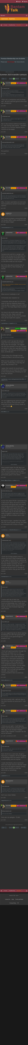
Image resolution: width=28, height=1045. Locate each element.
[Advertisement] (14, 42)
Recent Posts (12, 18)
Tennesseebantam (5, 227)
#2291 (26, 526)
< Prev (3, 78)
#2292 (26, 573)
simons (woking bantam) (13, 379)
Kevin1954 (8, 83)
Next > (24, 78)
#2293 (26, 611)
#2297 (26, 735)
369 (22, 78)
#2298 (26, 772)
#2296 (26, 705)
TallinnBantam (9, 646)
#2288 (26, 376)
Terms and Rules (19, 899)
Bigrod (6, 480)
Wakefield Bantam (14, 529)
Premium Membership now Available (21, 71)
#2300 (26, 819)
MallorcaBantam (5, 680)
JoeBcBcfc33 (8, 213)
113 (10, 78)
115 (14, 78)
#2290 (26, 477)
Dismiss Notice (27, 58)
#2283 (26, 153)
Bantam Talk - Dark (13, 895)
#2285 (26, 224)
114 (12, 78)
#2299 (26, 797)
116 (16, 78)
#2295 (26, 677)
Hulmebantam (9, 485)
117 (18, 78)
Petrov (9, 480)
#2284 (26, 208)
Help (13, 899)
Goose (7, 535)
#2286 (26, 271)
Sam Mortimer (4, 323)
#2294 (26, 641)
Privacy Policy (13, 903)
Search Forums (4, 18)
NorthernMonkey (10, 385)
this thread (10, 62)
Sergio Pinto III (9, 616)
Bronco (2, 480)
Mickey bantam (9, 780)
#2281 (26, 105)
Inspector (12, 323)
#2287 (26, 320)
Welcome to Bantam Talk (10, 71)
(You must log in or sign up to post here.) (14, 824)
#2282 (26, 131)
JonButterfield (9, 232)
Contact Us (7, 899)
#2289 (26, 408)
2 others (14, 480)
